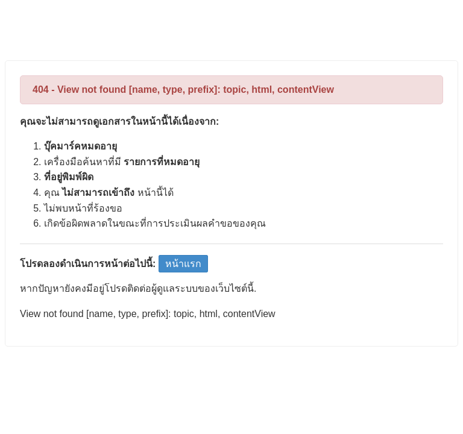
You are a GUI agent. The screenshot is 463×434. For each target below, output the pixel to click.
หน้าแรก (183, 264)
